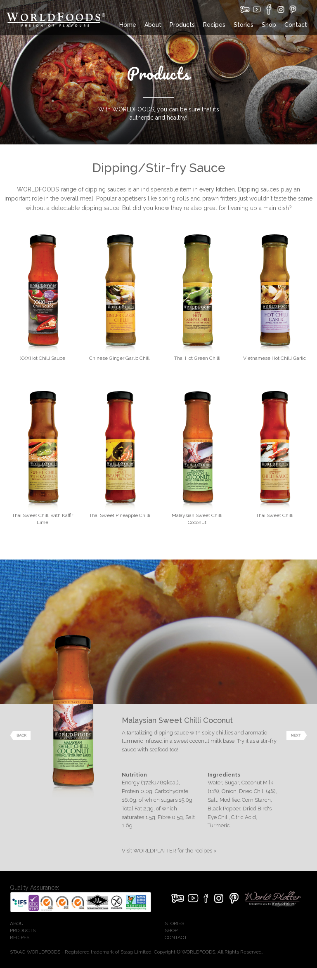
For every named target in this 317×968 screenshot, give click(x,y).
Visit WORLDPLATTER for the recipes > (169, 851)
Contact (295, 24)
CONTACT (176, 937)
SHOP (171, 930)
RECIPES (19, 937)
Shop (269, 24)
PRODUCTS (22, 930)
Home (127, 24)
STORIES (174, 923)
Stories (243, 24)
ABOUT (18, 923)
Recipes (214, 24)
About (152, 24)
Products (182, 24)
